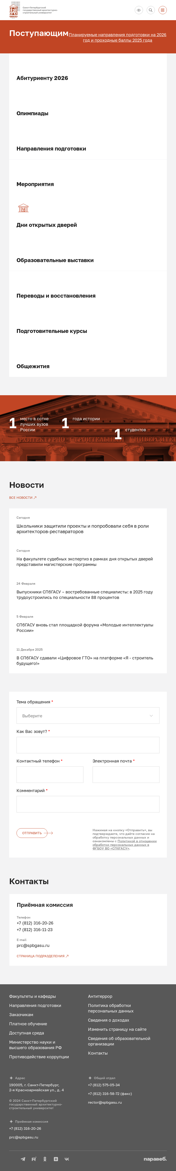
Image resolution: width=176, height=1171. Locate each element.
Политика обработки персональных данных (111, 1008)
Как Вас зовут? (33, 731)
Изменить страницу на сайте (117, 1029)
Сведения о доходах (108, 1020)
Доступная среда (26, 1032)
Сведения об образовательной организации (119, 1041)
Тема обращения (34, 701)
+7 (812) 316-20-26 (35, 922)
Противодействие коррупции (39, 1056)
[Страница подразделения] (88, 956)
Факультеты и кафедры (32, 996)
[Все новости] (22, 498)
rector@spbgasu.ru (105, 1102)
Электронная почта (114, 760)
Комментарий (32, 790)
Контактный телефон (39, 760)
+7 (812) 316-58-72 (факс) (110, 1093)
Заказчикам (21, 1014)
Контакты (98, 1053)
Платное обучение (28, 1023)
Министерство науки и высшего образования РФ (35, 1044)
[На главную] (35, 10)
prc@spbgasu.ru (33, 945)
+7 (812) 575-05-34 (104, 1085)
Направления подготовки (35, 1005)
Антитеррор (100, 996)
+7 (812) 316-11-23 (35, 929)
